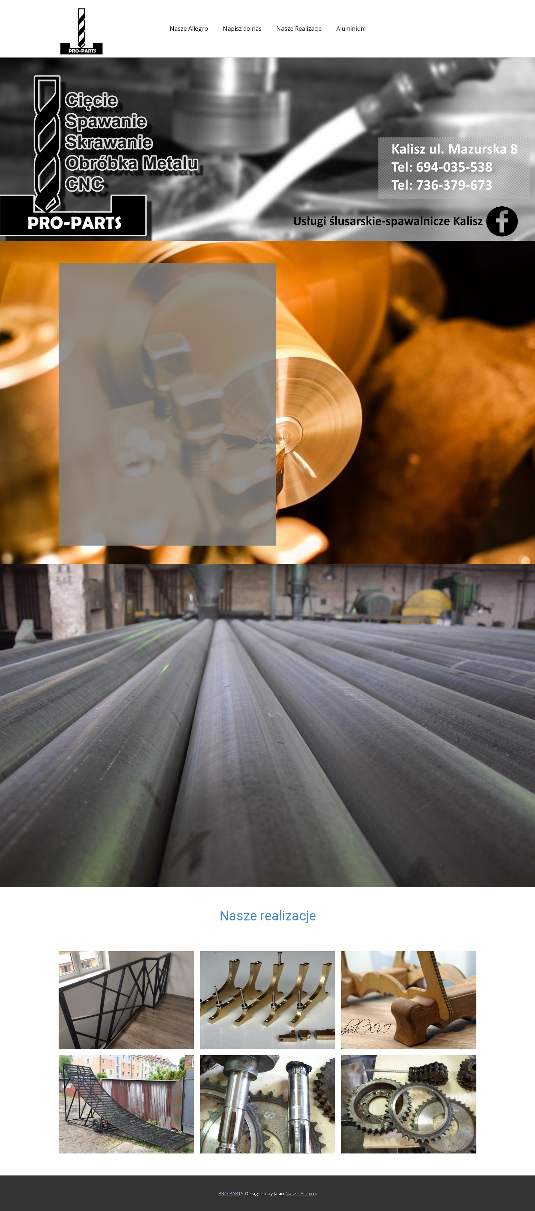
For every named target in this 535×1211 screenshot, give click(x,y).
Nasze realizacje (267, 916)
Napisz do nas (242, 29)
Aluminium (351, 29)
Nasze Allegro (189, 29)
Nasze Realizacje (299, 29)
